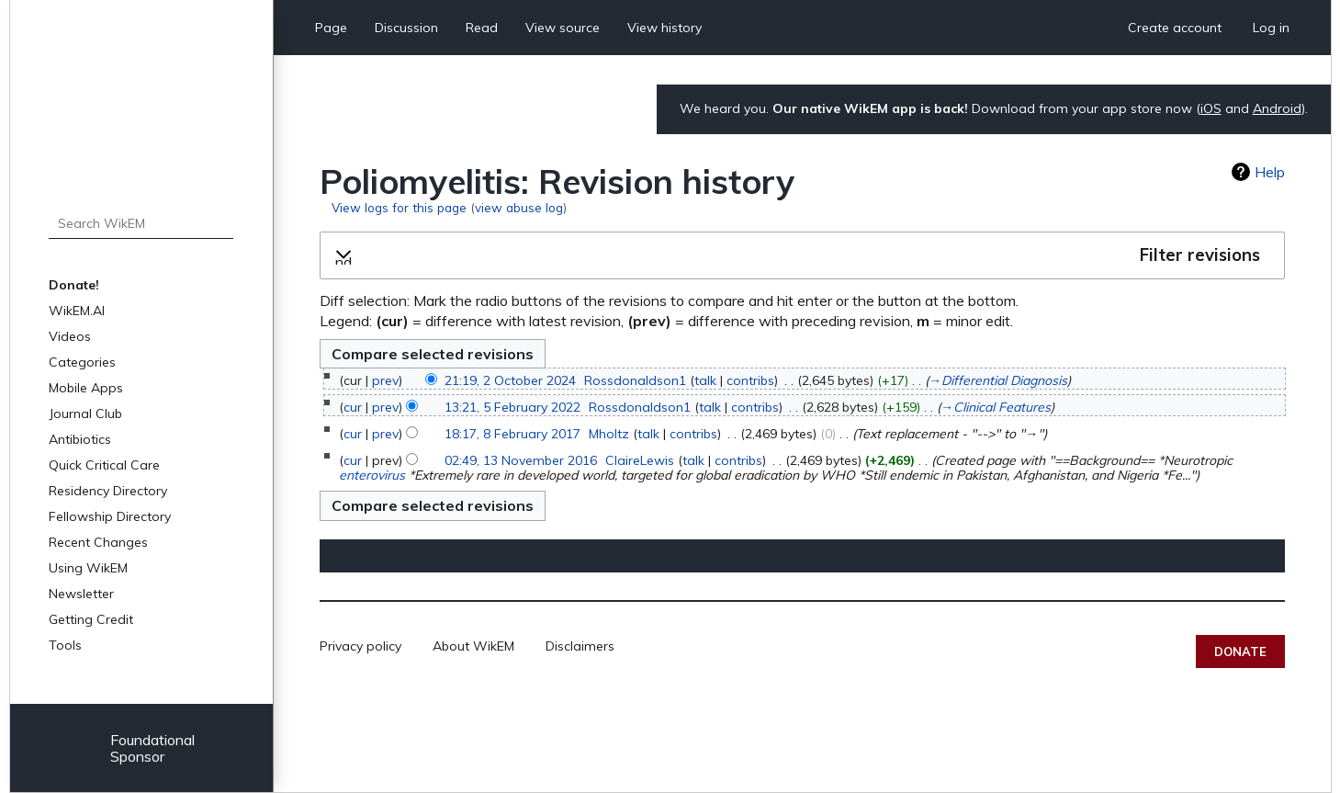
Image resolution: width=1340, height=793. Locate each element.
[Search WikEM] (140, 223)
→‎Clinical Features (995, 407)
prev (385, 380)
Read (482, 27)
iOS (1211, 108)
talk (705, 380)
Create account (1175, 27)
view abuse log (519, 207)
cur (352, 407)
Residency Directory (108, 490)
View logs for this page (399, 207)
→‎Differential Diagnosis (998, 380)
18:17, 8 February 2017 (512, 433)
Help (1270, 172)
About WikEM (473, 646)
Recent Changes (98, 542)
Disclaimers (580, 646)
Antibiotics (80, 439)
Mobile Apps (86, 388)
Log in (1271, 27)
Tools (65, 645)
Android (1277, 108)
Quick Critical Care (104, 465)
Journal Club (85, 413)
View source (562, 27)
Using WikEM (88, 568)
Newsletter (81, 593)
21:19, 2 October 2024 (510, 380)
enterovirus (372, 475)
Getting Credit (91, 619)
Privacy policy (360, 646)
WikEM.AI (77, 310)
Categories (82, 362)
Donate (1240, 651)
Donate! (74, 285)
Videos (70, 336)
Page (331, 27)
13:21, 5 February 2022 (512, 407)
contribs (750, 380)
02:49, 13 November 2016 (521, 460)
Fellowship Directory (110, 516)
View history (664, 27)
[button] (802, 255)
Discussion (406, 27)
